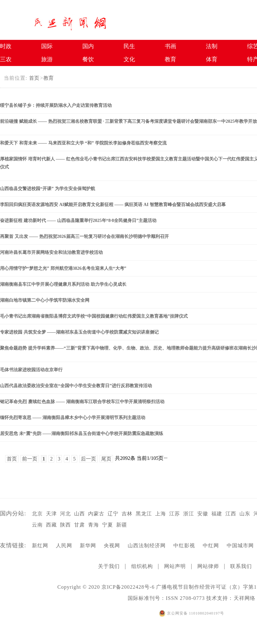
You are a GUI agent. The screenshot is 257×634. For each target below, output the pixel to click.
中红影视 (184, 545)
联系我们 (241, 566)
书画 (170, 46)
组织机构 (142, 566)
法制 (211, 46)
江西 (230, 513)
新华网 (88, 545)
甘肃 (79, 524)
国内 (88, 46)
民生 (129, 46)
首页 (34, 78)
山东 (244, 513)
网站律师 (208, 566)
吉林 (127, 513)
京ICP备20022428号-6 (128, 587)
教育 (48, 78)
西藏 (51, 524)
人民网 (64, 545)
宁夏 (107, 524)
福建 (216, 513)
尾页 (106, 458)
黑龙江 (144, 513)
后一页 (88, 458)
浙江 (188, 513)
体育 (211, 59)
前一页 (29, 458)
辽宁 (113, 513)
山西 (79, 513)
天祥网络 (244, 598)
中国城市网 (240, 545)
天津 (51, 513)
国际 (47, 46)
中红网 (211, 545)
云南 (37, 524)
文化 (129, 59)
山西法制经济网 (147, 545)
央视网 (112, 545)
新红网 (40, 545)
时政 (5, 46)
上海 (160, 513)
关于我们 (109, 566)
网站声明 (175, 566)
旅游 (47, 59)
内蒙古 (96, 513)
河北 (65, 513)
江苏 (174, 513)
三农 (5, 59)
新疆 (121, 524)
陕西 (65, 524)
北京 (37, 513)
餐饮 (88, 59)
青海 (93, 524)
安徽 (202, 513)
